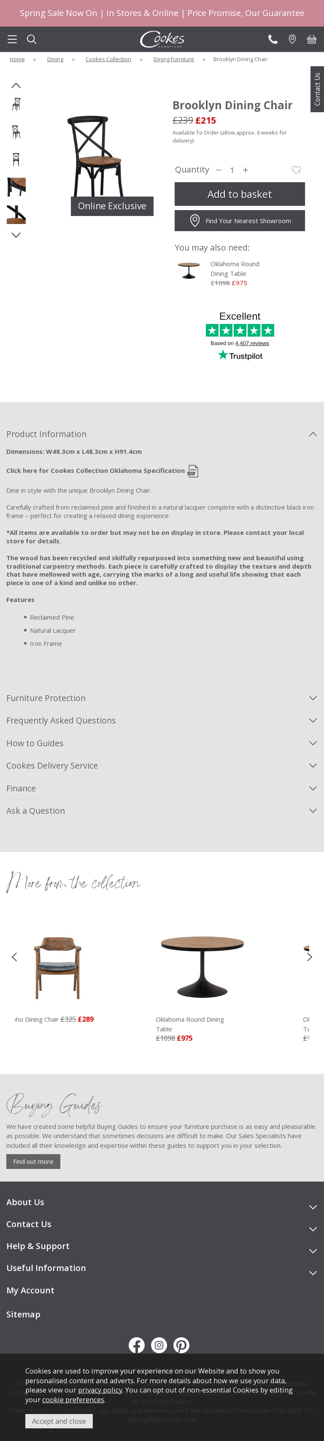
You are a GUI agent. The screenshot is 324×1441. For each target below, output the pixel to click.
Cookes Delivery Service (52, 765)
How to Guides (35, 743)
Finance (21, 788)
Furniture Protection (46, 698)
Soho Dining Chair (46, 1019)
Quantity (192, 170)
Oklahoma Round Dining (216, 1024)
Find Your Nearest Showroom (240, 220)
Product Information (46, 434)
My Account (30, 1290)
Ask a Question (35, 810)
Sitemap (23, 1314)
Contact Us (317, 89)
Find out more (33, 1161)
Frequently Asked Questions (61, 720)
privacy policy (100, 1390)
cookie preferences (73, 1399)
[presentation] (14, 956)
